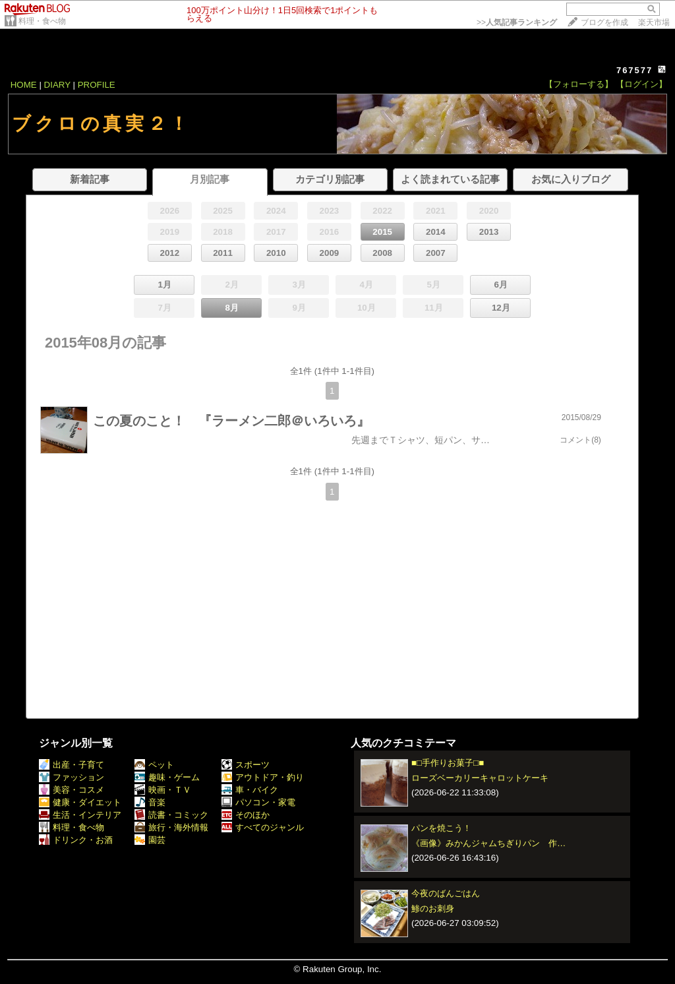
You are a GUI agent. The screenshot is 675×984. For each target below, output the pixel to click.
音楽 (149, 802)
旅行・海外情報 (171, 827)
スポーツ (245, 765)
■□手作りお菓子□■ (447, 763)
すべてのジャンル (262, 827)
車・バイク (249, 790)
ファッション (71, 777)
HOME (24, 85)
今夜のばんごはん (445, 893)
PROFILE (96, 85)
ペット (154, 765)
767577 (634, 70)
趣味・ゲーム (167, 777)
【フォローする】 (578, 84)
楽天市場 (654, 22)
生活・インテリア (80, 815)
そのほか (245, 815)
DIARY (57, 85)
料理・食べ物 (42, 21)
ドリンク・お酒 (76, 840)
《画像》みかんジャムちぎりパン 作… (488, 843)
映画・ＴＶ (162, 790)
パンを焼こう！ (441, 828)
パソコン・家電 (258, 802)
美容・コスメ (71, 790)
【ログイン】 (641, 84)
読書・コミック (171, 815)
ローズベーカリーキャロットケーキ (479, 778)
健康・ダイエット (80, 802)
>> (517, 22)
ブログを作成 (604, 22)
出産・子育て (71, 765)
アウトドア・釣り (262, 777)
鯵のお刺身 (432, 908)
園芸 (149, 840)
